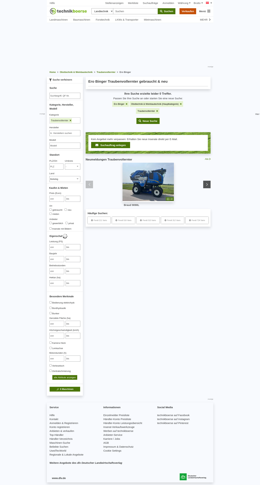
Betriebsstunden (57, 265)
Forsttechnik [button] (103, 19)
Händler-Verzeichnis (61, 438)
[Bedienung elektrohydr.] (50, 302)
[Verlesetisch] (50, 365)
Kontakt (54, 419)
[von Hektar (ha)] (56, 283)
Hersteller (54, 127)
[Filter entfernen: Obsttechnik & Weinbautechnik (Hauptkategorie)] (156, 104)
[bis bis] (73, 199)
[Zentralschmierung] (50, 371)
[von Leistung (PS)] (56, 247)
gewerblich (56, 223)
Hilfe (52, 3)
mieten (54, 214)
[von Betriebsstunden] (56, 271)
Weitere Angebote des (86, 462)
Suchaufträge (150, 3)
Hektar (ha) (55, 277)
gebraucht (55, 209)
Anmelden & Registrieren (64, 423)
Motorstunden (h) (57, 353)
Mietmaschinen (152, 19)
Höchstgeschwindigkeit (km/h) (64, 330)
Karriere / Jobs (111, 438)
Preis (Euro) (55, 193)
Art (50, 206)
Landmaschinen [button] (59, 19)
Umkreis (69, 161)
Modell (52, 140)
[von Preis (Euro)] (56, 199)
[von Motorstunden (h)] (56, 359)
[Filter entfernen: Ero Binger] (120, 104)
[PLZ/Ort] (56, 167)
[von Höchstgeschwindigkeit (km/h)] (56, 336)
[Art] (50, 209)
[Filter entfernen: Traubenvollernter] (147, 111)
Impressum (109, 446)
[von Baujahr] (56, 259)
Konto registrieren (60, 427)
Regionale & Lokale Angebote (67, 454)
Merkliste (133, 3)
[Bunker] (50, 313)
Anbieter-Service (112, 434)
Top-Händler (57, 434)
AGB (106, 442)
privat (69, 223)
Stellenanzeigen (114, 3)
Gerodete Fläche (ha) (60, 318)
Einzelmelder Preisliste (116, 415)
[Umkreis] (72, 167)
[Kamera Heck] (50, 343)
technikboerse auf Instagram (173, 419)
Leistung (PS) (56, 241)
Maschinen (64, 389)
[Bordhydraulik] (50, 308)
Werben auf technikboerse (118, 430)
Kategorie (54, 114)
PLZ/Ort (53, 161)
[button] (148, 121)
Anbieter (53, 219)
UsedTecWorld (58, 450)
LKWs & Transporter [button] (126, 19)
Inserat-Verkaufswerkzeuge (119, 427)
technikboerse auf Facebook (173, 415)
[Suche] (64, 96)
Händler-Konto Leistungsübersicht (122, 423)
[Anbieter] (50, 223)
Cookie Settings (112, 450)
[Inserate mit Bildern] (50, 228)
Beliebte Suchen (59, 446)
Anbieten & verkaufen (62, 430)
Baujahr (53, 253)
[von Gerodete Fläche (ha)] (56, 324)
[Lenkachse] (50, 348)
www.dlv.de (59, 478)
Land (51, 173)
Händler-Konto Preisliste (117, 419)
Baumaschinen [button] (81, 19)
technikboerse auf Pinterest (172, 423)
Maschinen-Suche (60, 442)
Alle (207, 159)
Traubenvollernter (61, 120)
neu (68, 209)
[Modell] (64, 146)
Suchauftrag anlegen (110, 145)
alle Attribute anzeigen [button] (65, 377)
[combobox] (64, 133)
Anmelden (168, 3)
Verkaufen (188, 11)
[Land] (64, 179)
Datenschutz (126, 446)
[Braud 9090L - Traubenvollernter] (148, 182)
